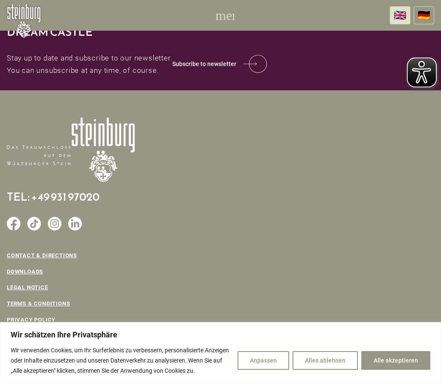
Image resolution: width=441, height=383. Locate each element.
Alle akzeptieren (396, 360)
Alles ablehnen (325, 360)
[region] (220, 352)
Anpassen (263, 360)
